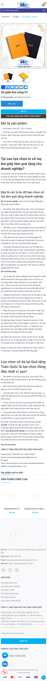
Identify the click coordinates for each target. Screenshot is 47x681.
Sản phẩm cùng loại (14, 479)
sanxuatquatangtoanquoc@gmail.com (21, 560)
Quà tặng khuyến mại (9, 594)
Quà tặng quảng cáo (9, 583)
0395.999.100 (15, 556)
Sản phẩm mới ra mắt (12, 472)
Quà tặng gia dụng (8, 597)
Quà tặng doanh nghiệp (10, 586)
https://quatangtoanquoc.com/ (20, 563)
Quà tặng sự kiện (8, 590)
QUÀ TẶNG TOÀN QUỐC (15, 656)
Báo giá (11, 104)
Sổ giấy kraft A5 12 (11, 509)
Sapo (28, 672)
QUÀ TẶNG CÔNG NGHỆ (10, 601)
